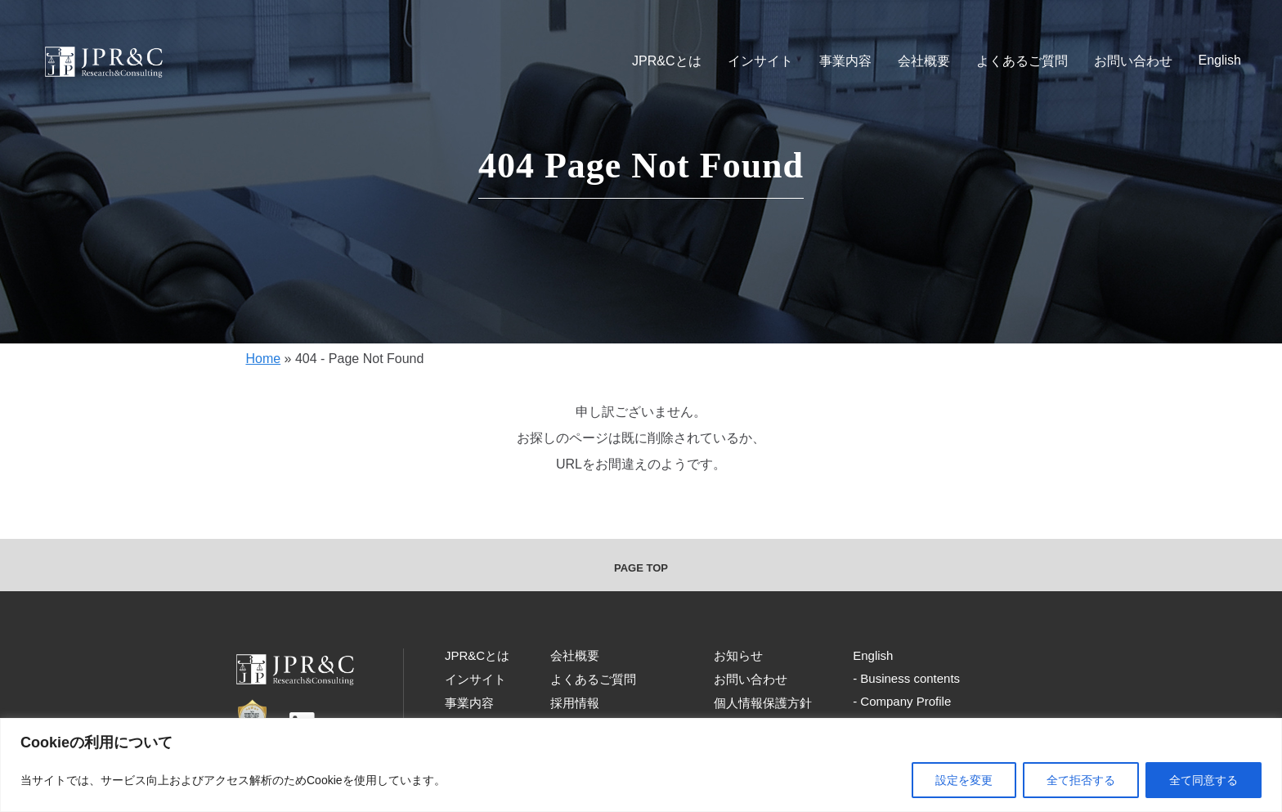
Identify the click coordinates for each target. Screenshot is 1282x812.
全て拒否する (1081, 780)
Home (262, 359)
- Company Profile (902, 701)
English (1220, 60)
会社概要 (924, 61)
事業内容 (845, 61)
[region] (641, 765)
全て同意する (1203, 780)
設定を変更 (964, 780)
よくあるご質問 (1022, 61)
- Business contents (906, 678)
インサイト (760, 61)
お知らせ (738, 655)
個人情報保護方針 (763, 703)
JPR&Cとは (666, 61)
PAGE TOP (641, 568)
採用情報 (574, 703)
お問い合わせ (1133, 61)
